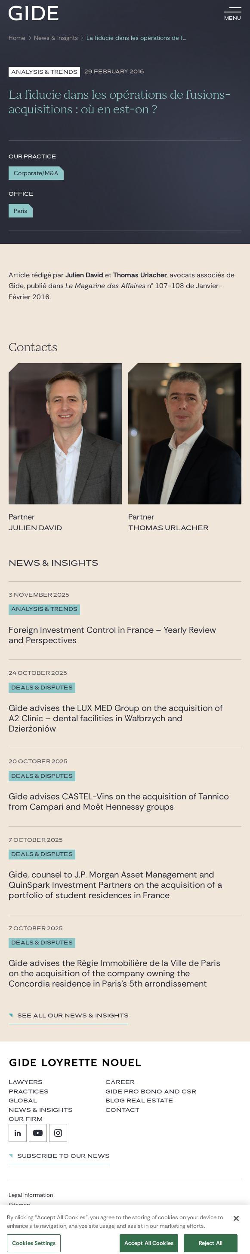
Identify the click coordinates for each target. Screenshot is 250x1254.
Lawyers (26, 1082)
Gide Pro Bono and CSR (150, 1092)
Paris (20, 211)
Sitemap (19, 1204)
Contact (122, 1110)
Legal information (31, 1195)
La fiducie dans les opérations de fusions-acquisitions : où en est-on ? (136, 38)
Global (23, 1101)
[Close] (236, 1222)
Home (17, 38)
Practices (29, 1092)
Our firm (26, 1119)
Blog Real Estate (139, 1101)
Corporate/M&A (36, 173)
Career (120, 1082)
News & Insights (56, 38)
